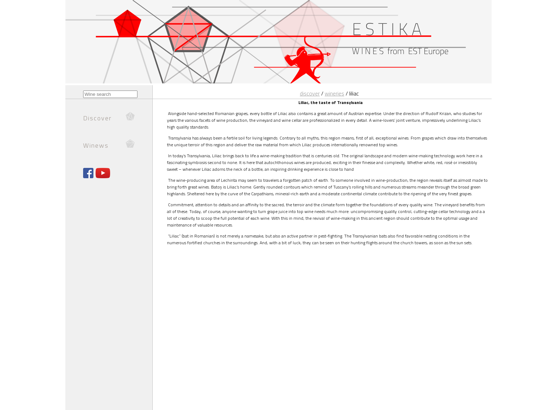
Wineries (334, 93)
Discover (310, 93)
